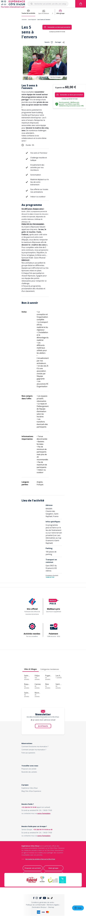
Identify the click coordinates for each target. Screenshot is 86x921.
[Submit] (31, 3)
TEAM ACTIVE (50, 577)
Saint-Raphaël (32, 19)
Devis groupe (53, 868)
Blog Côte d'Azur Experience (31, 791)
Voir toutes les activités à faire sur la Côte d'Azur (40, 859)
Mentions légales (53, 905)
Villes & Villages (30, 669)
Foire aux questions (28, 753)
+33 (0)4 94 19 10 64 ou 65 (42, 829)
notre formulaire (43, 813)
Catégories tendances (49, 669)
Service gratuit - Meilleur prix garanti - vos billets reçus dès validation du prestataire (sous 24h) (71, 104)
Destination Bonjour (39, 907)
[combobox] (48, 3)
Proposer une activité (29, 769)
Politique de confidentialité (35, 905)
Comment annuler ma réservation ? (34, 750)
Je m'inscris (43, 726)
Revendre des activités (29, 772)
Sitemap (51, 907)
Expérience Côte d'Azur (30, 788)
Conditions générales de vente (42, 902)
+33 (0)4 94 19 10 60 (29, 807)
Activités (24, 19)
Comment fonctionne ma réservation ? (35, 746)
